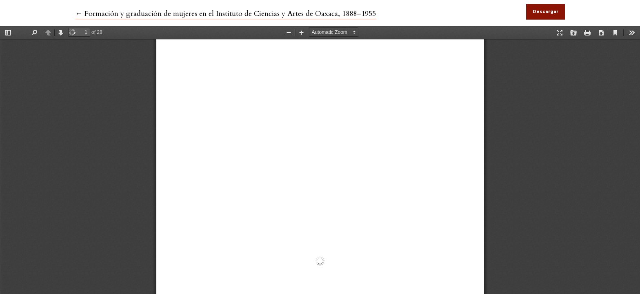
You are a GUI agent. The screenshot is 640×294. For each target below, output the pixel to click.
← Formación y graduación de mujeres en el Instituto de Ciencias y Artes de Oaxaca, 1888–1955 (225, 14)
